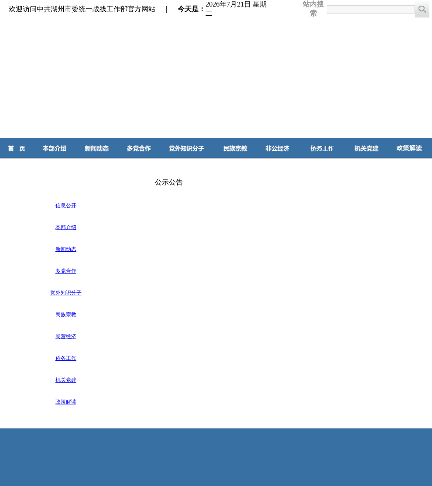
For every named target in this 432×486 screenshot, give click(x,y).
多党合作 (65, 271)
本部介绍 (65, 227)
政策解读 (65, 402)
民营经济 (65, 336)
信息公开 (65, 205)
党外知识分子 (66, 293)
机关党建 (65, 380)
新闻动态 (65, 249)
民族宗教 (65, 314)
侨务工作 (65, 358)
